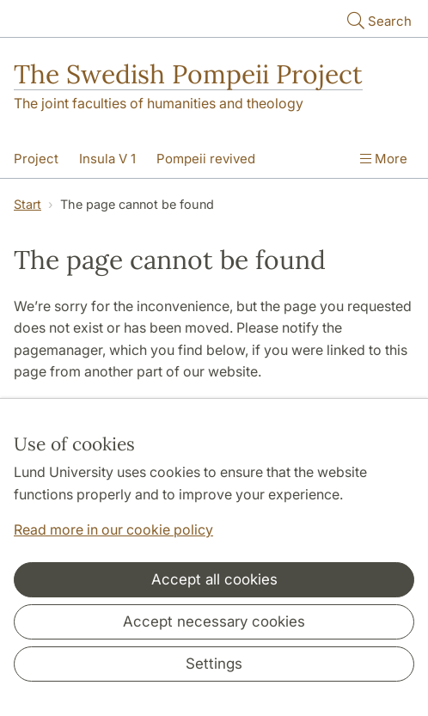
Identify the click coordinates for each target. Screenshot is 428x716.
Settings (214, 663)
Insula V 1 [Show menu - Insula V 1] (107, 158)
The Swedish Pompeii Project (188, 74)
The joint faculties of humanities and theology (158, 103)
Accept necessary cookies (214, 621)
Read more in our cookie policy (113, 529)
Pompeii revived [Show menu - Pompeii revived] (205, 158)
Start (27, 204)
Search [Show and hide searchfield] (378, 20)
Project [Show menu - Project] (36, 158)
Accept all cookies (214, 579)
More (383, 158)
